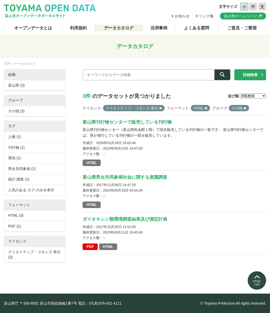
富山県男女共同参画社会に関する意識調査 (125, 177)
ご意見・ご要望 (242, 28)
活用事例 (158, 28)
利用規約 (78, 28)
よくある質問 (196, 28)
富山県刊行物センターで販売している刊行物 (127, 122)
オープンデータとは (33, 28)
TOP (7, 63)
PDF (90, 247)
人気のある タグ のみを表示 (31, 190)
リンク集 (206, 16)
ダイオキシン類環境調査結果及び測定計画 (125, 219)
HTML (92, 163)
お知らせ (182, 16)
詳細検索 (250, 75)
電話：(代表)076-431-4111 (100, 303)
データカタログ (118, 28)
